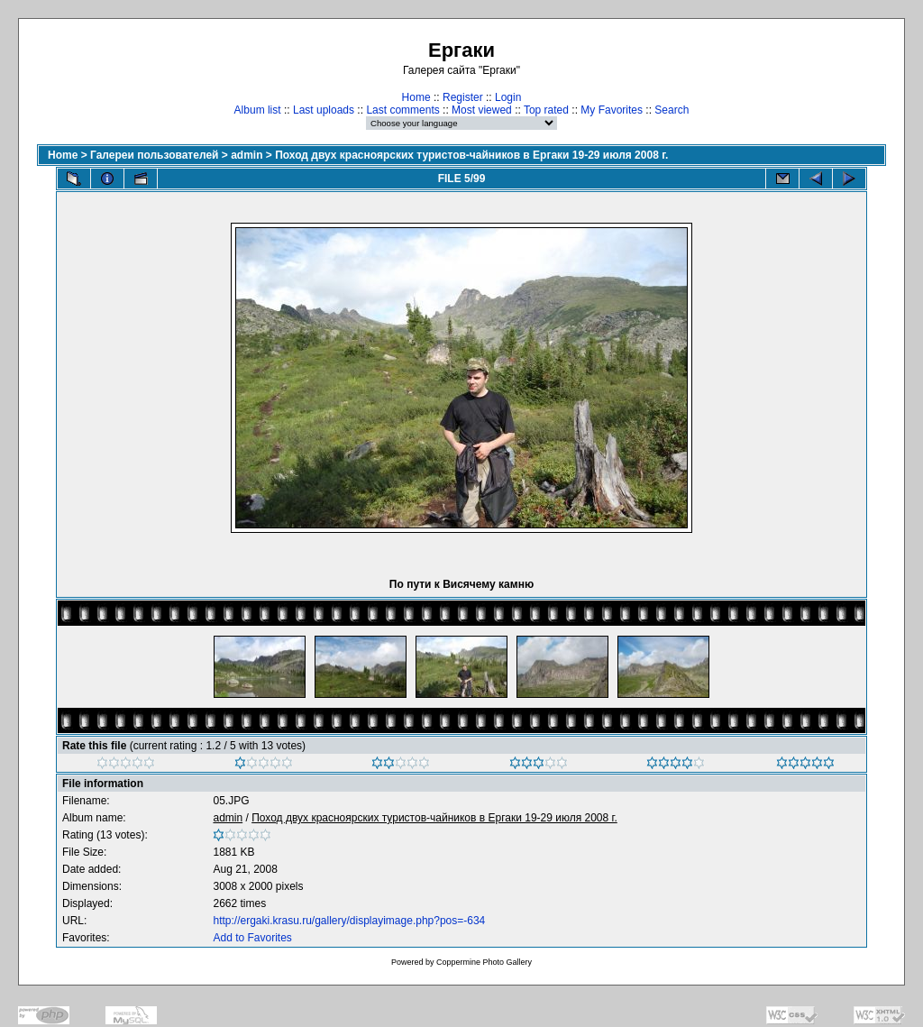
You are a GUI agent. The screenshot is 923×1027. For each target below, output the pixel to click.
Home (416, 97)
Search (671, 110)
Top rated (546, 110)
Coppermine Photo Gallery (484, 962)
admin (246, 155)
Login (508, 97)
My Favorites (611, 110)
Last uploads (323, 110)
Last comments (402, 110)
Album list (257, 110)
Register (463, 97)
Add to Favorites (252, 937)
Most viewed (482, 110)
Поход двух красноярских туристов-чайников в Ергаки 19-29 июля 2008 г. (471, 155)
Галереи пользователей (154, 155)
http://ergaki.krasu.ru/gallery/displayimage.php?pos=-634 (349, 920)
